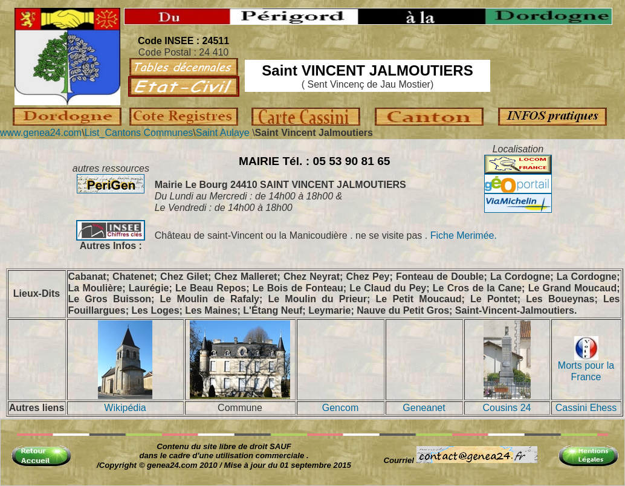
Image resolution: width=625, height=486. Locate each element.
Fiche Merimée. (462, 235)
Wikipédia (125, 408)
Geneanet (424, 408)
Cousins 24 (506, 408)
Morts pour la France (586, 367)
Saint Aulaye (223, 133)
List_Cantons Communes (139, 133)
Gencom (340, 408)
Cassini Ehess (586, 408)
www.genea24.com (41, 133)
